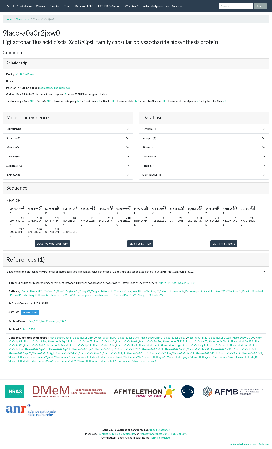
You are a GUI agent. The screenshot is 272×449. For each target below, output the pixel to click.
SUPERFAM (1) (151, 174)
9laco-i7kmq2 (149, 361)
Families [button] (54, 6)
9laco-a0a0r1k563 (151, 337)
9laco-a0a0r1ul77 (175, 349)
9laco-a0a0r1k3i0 (128, 337)
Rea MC (220, 291)
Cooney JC (120, 291)
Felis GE (55, 295)
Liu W (145, 291)
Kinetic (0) (12, 147)
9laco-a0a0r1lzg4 (170, 345)
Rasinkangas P (193, 291)
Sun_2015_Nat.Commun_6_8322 (177, 282)
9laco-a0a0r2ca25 (88, 361)
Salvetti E (165, 291)
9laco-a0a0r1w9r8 (245, 349)
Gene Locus (22, 19)
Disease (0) (13, 156)
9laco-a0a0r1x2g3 (43, 353)
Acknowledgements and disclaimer (162, 6)
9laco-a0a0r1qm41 (35, 349)
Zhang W (84, 291)
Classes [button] (40, 6)
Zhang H (142, 295)
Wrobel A (178, 291)
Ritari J (246, 291)
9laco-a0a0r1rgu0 (82, 349)
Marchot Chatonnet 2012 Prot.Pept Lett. (163, 433)
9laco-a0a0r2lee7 (196, 341)
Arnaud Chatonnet (159, 429)
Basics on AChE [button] (84, 6)
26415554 (29, 329)
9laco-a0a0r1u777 (129, 349)
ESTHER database (18, 6)
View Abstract (30, 312)
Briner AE (43, 295)
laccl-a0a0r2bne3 (104, 341)
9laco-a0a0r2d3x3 (206, 353)
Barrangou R (83, 295)
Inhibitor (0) (13, 174)
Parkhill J (209, 291)
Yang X (95, 291)
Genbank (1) (149, 128)
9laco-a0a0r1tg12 (105, 349)
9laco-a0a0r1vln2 (65, 361)
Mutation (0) (14, 128)
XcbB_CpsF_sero (25, 74)
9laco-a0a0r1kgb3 (175, 337)
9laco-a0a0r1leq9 (126, 345)
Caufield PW (121, 295)
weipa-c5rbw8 (131, 361)
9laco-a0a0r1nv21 (240, 345)
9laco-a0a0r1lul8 (149, 345)
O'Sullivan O (233, 291)
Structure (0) (13, 138)
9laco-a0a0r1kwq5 (220, 337)
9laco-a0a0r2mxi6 (42, 361)
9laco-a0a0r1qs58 (59, 349)
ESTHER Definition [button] (109, 6)
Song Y (155, 291)
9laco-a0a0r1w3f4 (221, 349)
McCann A (50, 291)
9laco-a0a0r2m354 (242, 341)
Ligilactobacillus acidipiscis (54, 87)
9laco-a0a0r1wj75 (81, 341)
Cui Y (133, 295)
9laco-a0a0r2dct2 (229, 353)
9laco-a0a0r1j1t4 (83, 337)
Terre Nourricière (160, 437)
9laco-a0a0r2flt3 (252, 353)
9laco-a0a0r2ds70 (150, 341)
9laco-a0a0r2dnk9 (127, 341)
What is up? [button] (131, 6)
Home (8, 19)
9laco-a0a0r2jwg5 (178, 357)
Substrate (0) (14, 165)
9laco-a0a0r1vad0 (198, 349)
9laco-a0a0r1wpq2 (19, 353)
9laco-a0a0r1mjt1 (217, 345)
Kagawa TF (134, 291)
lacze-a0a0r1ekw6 (57, 345)
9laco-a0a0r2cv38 (183, 353)
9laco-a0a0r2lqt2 (218, 341)
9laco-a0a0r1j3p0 (105, 337)
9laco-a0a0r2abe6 (67, 353)
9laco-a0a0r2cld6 (160, 353)
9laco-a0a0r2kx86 (19, 361)
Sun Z (25, 291)
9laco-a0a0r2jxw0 (224, 357)
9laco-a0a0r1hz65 (60, 337)
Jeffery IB (106, 291)
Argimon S (72, 291)
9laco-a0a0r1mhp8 (194, 345)
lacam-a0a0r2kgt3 (247, 357)
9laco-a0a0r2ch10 (137, 353)
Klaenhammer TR (102, 295)
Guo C (60, 291)
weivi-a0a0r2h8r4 (88, 357)
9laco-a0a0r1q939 (35, 341)
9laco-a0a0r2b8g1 (114, 353)
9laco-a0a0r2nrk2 (34, 345)
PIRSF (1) (148, 165)
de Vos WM (68, 295)
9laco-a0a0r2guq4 (42, 357)
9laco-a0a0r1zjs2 (111, 361)
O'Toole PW (156, 295)
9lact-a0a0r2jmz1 (155, 357)
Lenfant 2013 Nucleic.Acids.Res (117, 433)
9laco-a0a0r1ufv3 (152, 349)
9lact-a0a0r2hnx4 (111, 357)
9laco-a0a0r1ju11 (80, 345)
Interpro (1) (149, 138)
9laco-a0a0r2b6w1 (90, 353)
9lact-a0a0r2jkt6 (133, 357)
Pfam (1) (147, 147)
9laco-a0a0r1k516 (103, 345)
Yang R (33, 295)
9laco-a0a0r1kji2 (197, 337)
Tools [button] (67, 6)
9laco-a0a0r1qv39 (58, 341)
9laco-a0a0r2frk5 (18, 357)
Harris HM (36, 291)
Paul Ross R (20, 295)
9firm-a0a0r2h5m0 (65, 357)
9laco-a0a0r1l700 (243, 337)
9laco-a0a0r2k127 (173, 341)
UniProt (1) (149, 156)
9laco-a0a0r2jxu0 (200, 357)
